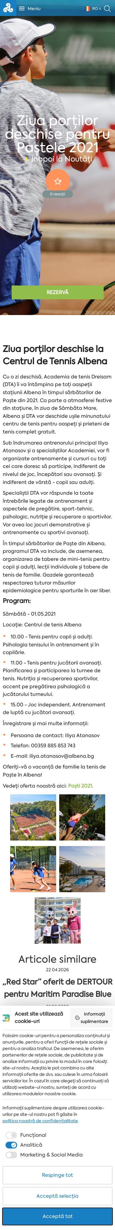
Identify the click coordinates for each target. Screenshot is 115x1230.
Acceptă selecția (57, 1196)
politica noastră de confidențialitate (40, 1121)
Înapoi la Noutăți (57, 159)
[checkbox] (25, 1135)
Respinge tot (57, 1175)
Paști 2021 (80, 786)
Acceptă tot (58, 1216)
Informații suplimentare (92, 1017)
